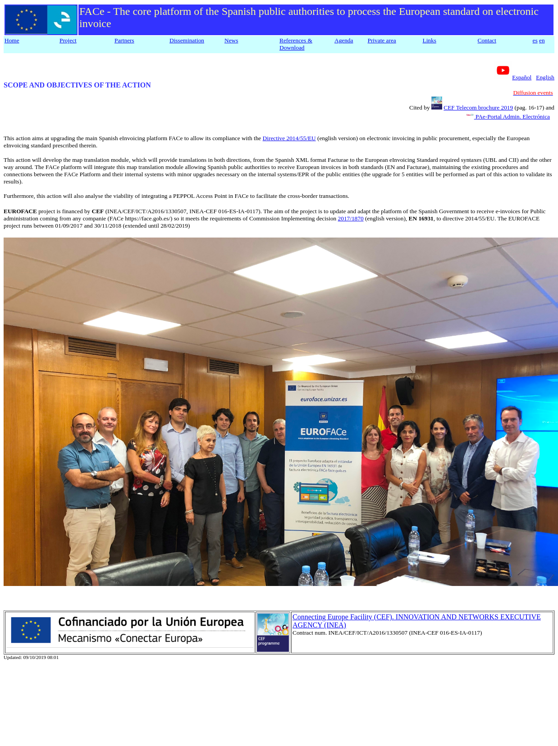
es (535, 40)
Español (521, 77)
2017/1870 (351, 218)
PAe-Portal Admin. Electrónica (512, 116)
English (545, 77)
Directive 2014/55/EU (289, 138)
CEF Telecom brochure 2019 (478, 107)
